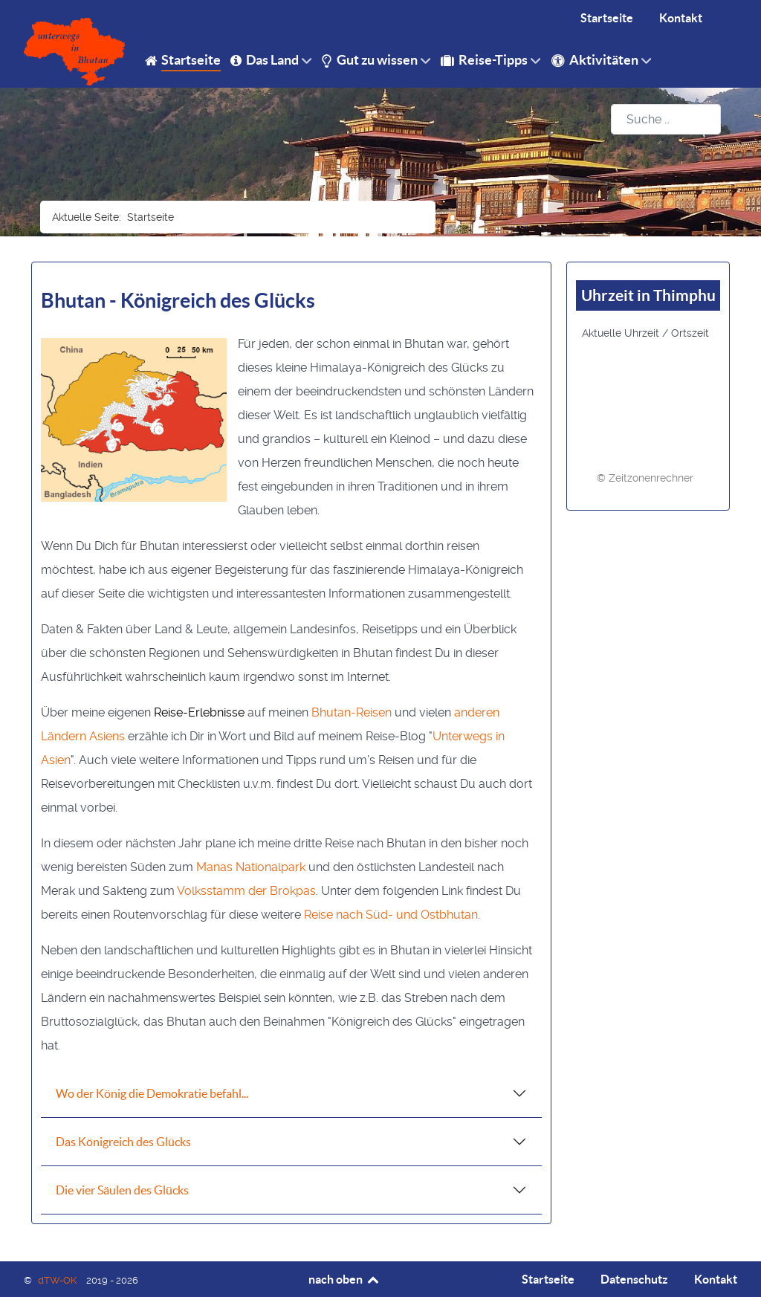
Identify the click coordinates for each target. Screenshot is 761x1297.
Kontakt (715, 1279)
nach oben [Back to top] (344, 1279)
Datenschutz (634, 1279)
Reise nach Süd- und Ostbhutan (391, 915)
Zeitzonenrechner (651, 478)
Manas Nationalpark (250, 867)
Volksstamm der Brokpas (246, 891)
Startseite (548, 1279)
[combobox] (666, 119)
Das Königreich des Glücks (123, 1141)
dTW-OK (58, 1280)
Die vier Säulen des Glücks (122, 1190)
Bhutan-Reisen (351, 712)
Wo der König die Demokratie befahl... (152, 1093)
